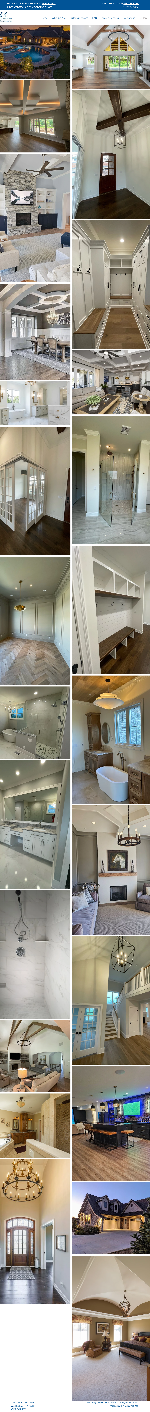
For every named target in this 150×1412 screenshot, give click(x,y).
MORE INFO (49, 3)
